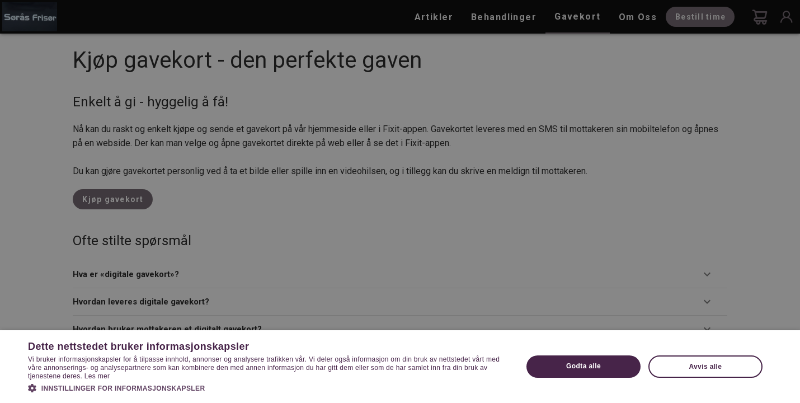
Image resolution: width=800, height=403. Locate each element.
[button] (268, 387)
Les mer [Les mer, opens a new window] (97, 376)
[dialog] (400, 201)
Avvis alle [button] (705, 367)
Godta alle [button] (583, 366)
